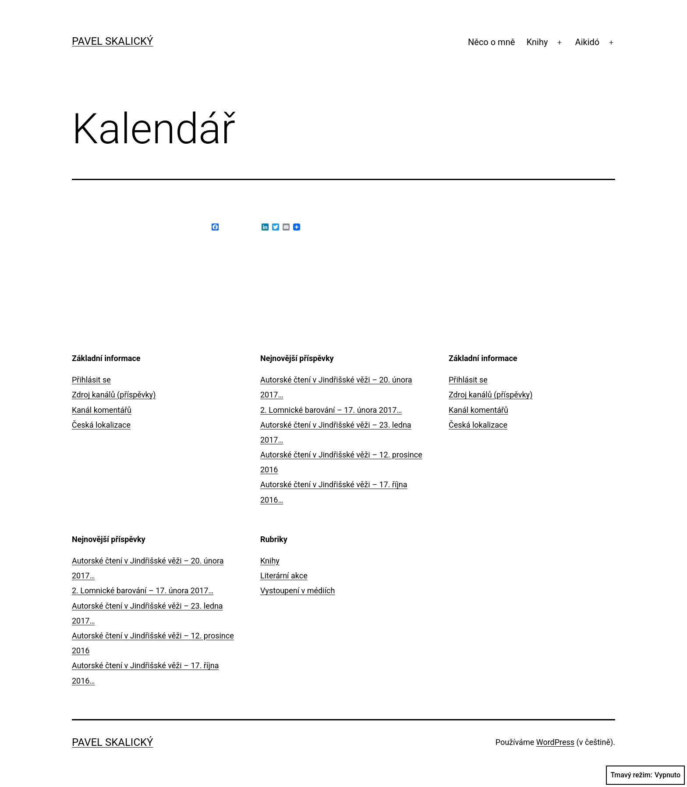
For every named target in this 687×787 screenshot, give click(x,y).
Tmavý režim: (645, 775)
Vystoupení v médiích (297, 590)
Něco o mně (491, 42)
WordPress (555, 742)
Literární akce (284, 575)
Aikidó (587, 42)
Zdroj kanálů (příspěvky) (114, 394)
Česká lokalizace (101, 424)
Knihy (537, 42)
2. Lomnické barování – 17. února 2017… (331, 410)
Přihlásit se (91, 379)
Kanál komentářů (101, 410)
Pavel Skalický (112, 41)
